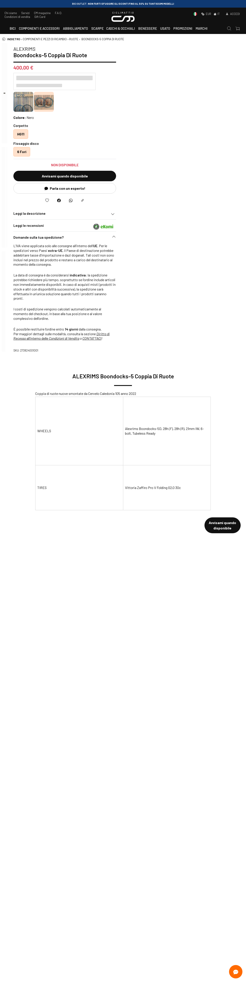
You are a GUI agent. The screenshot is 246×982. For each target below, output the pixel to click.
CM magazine (42, 13)
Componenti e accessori (39, 28)
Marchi (201, 28)
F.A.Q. (58, 13)
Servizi (25, 13)
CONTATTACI (213, 338)
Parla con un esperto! (186, 188)
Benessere (147, 28)
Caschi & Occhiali (120, 28)
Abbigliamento (75, 28)
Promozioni (182, 28)
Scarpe (97, 28)
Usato (165, 28)
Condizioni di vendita (17, 17)
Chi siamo (10, 13)
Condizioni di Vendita (186, 338)
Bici (13, 28)
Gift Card (39, 17)
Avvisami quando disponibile (187, 176)
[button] (186, 238)
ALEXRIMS (146, 49)
